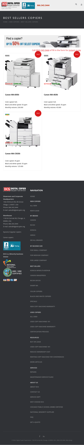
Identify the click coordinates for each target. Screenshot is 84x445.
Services (33, 368)
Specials (33, 302)
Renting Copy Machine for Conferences (47, 357)
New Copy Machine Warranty (42, 307)
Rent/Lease (34, 211)
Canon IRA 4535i (51, 95)
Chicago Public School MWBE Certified (46, 407)
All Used (33, 317)
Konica (33, 230)
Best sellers (35, 266)
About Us (34, 383)
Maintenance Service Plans (41, 377)
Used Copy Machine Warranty (42, 327)
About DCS (34, 387)
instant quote (75, 50)
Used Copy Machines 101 (40, 322)
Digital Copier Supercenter (23, 440)
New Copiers (14, 22)
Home (5, 22)
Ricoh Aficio (35, 281)
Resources (34, 338)
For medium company (39, 255)
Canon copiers (8, 237)
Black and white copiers (40, 296)
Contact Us (35, 392)
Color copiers (36, 291)
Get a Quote (35, 422)
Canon (33, 220)
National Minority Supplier (42, 412)
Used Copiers (35, 312)
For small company (38, 250)
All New (33, 206)
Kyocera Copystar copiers (12, 232)
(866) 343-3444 (42, 50)
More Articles (36, 362)
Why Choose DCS (37, 402)
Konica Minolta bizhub (40, 271)
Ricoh (32, 225)
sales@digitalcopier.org (16, 210)
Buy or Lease (35, 342)
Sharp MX (34, 286)
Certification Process (39, 332)
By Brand (34, 216)
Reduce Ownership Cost (40, 352)
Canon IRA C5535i (12, 153)
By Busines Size (36, 246)
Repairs (33, 372)
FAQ (31, 417)
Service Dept (35, 397)
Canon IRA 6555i (12, 95)
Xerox (32, 235)
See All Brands (36, 240)
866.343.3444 (43, 5)
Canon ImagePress (38, 276)
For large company (38, 260)
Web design (69, 440)
